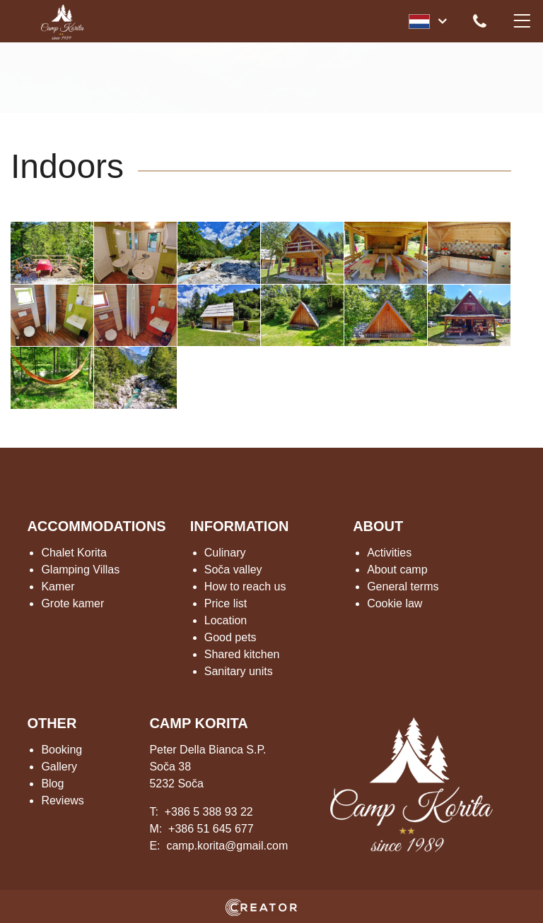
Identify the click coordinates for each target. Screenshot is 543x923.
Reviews (62, 800)
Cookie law (394, 603)
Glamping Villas (80, 570)
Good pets (230, 637)
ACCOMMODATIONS (96, 526)
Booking (61, 750)
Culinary (225, 553)
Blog (52, 784)
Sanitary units (238, 671)
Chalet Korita (74, 553)
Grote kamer (72, 603)
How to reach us (245, 586)
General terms (402, 586)
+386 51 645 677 (211, 829)
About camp (397, 570)
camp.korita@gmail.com (227, 846)
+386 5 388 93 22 (209, 812)
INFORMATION (239, 526)
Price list (225, 603)
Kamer (57, 586)
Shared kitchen (242, 654)
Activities (389, 553)
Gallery (59, 767)
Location (225, 620)
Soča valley (233, 570)
